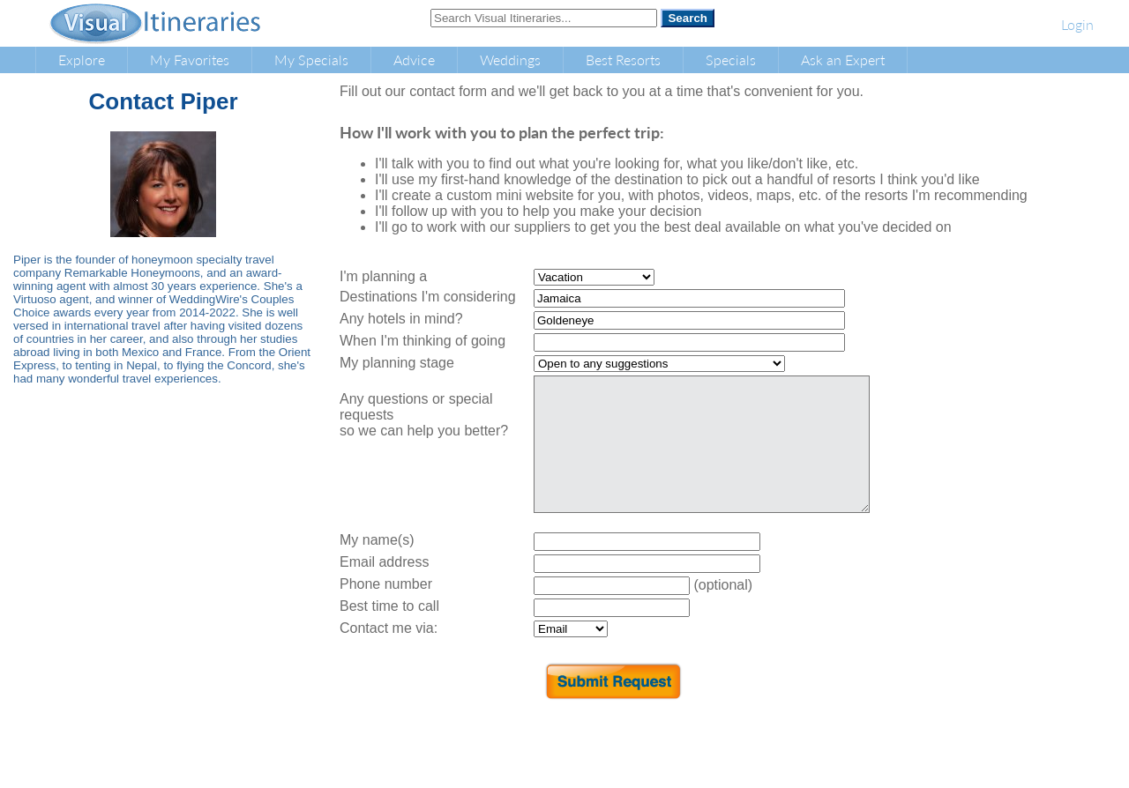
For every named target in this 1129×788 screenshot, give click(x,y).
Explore (81, 59)
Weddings (510, 59)
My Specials (311, 59)
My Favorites (189, 59)
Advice (414, 59)
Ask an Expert (843, 59)
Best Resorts (623, 59)
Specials (731, 59)
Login (1077, 24)
